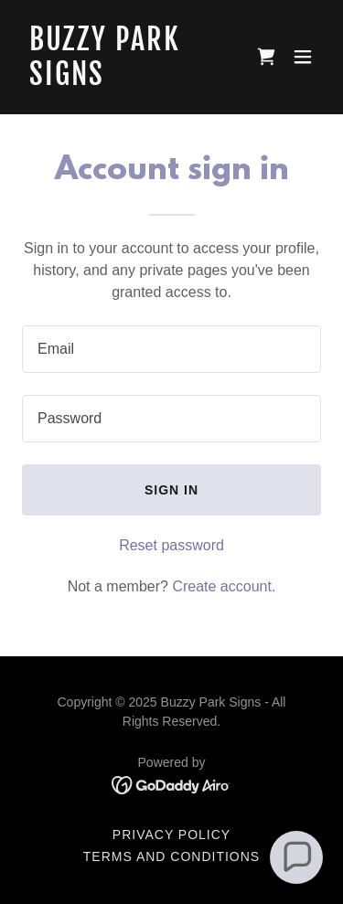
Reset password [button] (171, 545)
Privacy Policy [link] (171, 834)
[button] (302, 56)
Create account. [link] (223, 586)
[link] (126, 80)
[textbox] (171, 349)
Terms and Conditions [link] (171, 856)
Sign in (171, 490)
